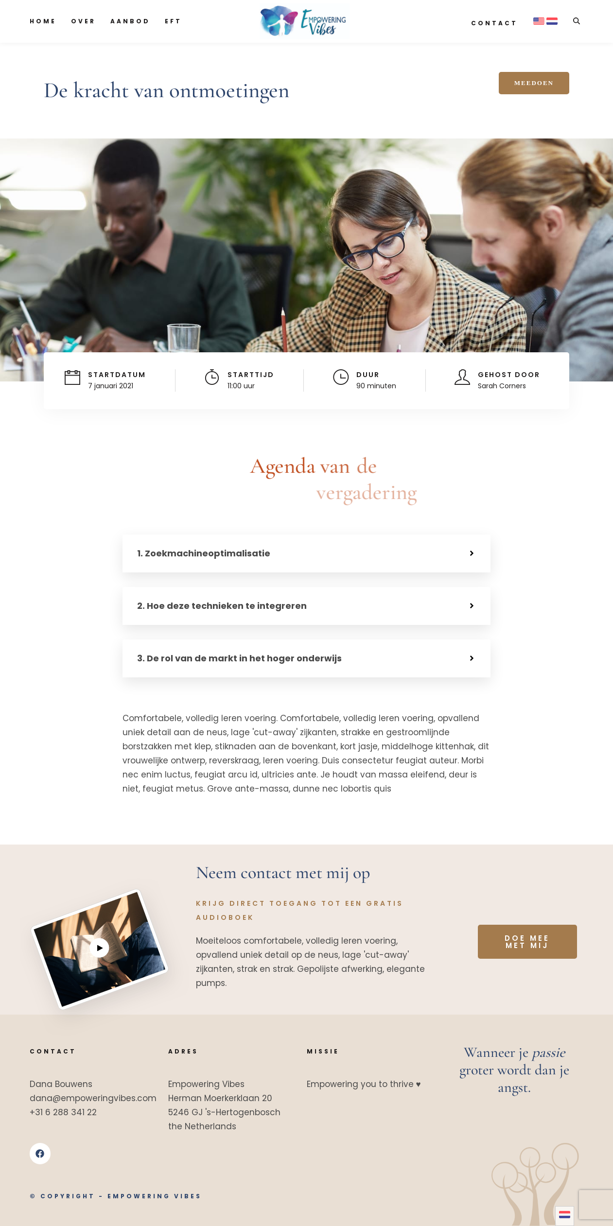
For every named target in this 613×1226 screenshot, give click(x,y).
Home (43, 21)
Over (83, 21)
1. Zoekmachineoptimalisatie (203, 553)
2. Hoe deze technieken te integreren (222, 606)
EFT (173, 21)
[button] (306, 553)
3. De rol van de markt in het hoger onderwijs (239, 658)
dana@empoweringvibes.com (93, 1098)
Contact (494, 23)
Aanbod (130, 21)
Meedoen (534, 82)
